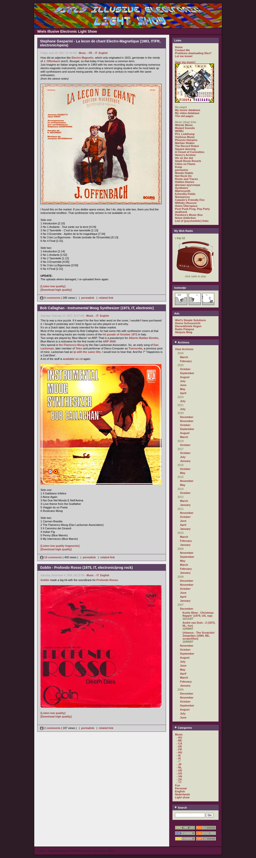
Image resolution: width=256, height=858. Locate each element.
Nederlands (182, 794)
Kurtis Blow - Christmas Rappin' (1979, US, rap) (198, 614)
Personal (180, 788)
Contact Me (182, 50)
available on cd (73, 358)
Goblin (44, 579)
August (185, 377)
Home (179, 47)
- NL (179, 767)
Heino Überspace (186, 205)
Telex (79, 348)
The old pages (184, 116)
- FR (89, 53)
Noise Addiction (185, 217)
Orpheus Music (185, 137)
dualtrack (181, 211)
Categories (183, 727)
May (182, 389)
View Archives (184, 349)
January (185, 460)
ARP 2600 (109, 341)
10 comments (51, 557)
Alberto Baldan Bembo (143, 337)
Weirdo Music (184, 125)
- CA (179, 743)
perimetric (181, 169)
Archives (181, 342)
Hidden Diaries (184, 181)
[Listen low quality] (53, 286)
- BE (179, 740)
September (187, 373)
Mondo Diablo (184, 172)
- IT (95, 53)
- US (179, 773)
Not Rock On (183, 175)
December (186, 417)
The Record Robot (187, 145)
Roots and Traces (186, 178)
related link (106, 297)
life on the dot (184, 157)
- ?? (179, 782)
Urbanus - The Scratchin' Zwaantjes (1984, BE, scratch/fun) (198, 635)
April (183, 393)
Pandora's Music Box (189, 214)
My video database (187, 113)
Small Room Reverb (188, 160)
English (103, 53)
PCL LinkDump (185, 134)
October (185, 369)
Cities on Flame (185, 163)
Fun (177, 785)
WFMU (179, 131)
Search (180, 807)
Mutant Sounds (185, 128)
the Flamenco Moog (71, 344)
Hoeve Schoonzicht (187, 323)
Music (82, 53)
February (186, 361)
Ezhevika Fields (185, 193)
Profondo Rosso (107, 579)
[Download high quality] (56, 289)
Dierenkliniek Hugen (188, 326)
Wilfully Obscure (186, 202)
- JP (179, 764)
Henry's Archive (185, 154)
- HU (179, 752)
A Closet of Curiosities (189, 151)
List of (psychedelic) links (191, 220)
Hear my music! (185, 62)
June (183, 385)
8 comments (50, 297)
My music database (187, 110)
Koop (178, 166)
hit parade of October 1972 (120, 334)
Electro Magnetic (83, 57)
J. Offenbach (52, 61)
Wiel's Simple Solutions (190, 320)
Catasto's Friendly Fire (189, 199)
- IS (178, 758)
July (183, 381)
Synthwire (181, 187)
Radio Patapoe (184, 329)
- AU (179, 737)
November (187, 421)
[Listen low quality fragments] (60, 545)
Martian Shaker (185, 143)
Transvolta (135, 348)
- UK (179, 770)
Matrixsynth (182, 190)
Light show (182, 797)
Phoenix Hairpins (186, 140)
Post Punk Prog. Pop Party (192, 208)
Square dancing (185, 148)
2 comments (50, 727)
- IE (178, 755)
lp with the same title (87, 351)
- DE (179, 746)
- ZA (179, 779)
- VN (179, 776)
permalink (87, 297)
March (184, 357)
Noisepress (182, 196)
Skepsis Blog (183, 332)
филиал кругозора (187, 184)
